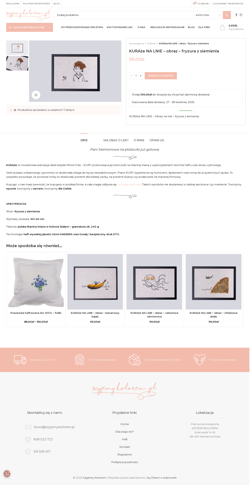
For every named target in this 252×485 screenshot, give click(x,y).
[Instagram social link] (240, 15)
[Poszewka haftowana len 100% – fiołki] (36, 282)
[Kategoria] (208, 15)
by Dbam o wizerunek (162, 477)
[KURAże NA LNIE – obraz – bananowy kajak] (95, 282)
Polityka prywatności (124, 462)
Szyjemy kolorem (94, 477)
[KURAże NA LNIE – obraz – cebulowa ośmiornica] (154, 282)
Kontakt (124, 447)
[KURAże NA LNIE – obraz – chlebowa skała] (213, 282)
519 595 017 (42, 452)
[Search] (142, 15)
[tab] (84, 138)
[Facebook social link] (236, 15)
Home (124, 424)
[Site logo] (28, 14)
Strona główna (136, 43)
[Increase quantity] (141, 75)
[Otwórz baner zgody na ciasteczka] (6, 473)
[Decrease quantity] (131, 75)
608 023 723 (43, 439)
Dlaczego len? (124, 431)
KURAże (151, 43)
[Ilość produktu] (136, 75)
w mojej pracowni (129, 184)
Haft (125, 439)
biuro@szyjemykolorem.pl (54, 427)
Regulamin (125, 454)
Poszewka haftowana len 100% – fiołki (35, 313)
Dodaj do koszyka (160, 75)
